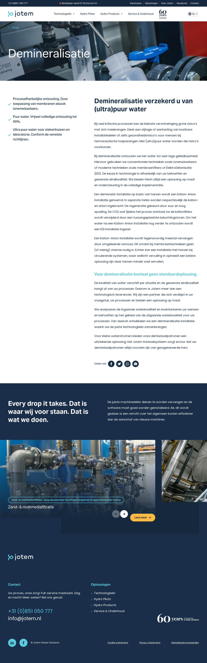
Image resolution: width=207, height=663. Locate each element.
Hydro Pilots (87, 14)
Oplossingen (151, 3)
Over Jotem (167, 3)
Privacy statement (149, 643)
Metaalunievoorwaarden (185, 643)
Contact (195, 3)
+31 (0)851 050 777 (18, 3)
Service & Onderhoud (140, 14)
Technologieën (64, 14)
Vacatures (182, 3)
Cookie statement (118, 643)
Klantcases (136, 3)
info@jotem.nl (24, 618)
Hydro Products (111, 14)
